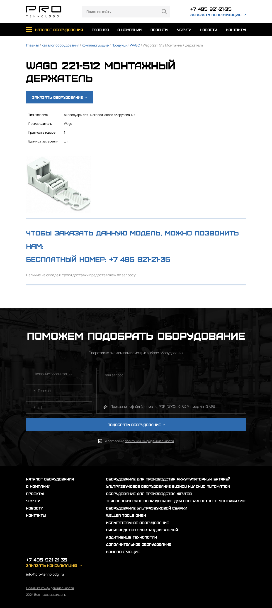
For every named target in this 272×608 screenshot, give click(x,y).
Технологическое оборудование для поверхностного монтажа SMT (176, 501)
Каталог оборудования (60, 45)
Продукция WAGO (126, 45)
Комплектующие (95, 45)
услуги (184, 30)
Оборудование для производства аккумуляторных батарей (168, 479)
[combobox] (31, 391)
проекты (159, 30)
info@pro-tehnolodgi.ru (45, 574)
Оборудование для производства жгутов (149, 493)
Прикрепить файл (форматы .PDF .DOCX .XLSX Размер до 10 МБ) (162, 406)
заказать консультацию (215, 15)
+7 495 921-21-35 (211, 8)
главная (100, 30)
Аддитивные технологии (131, 537)
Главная (32, 45)
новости (208, 30)
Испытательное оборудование (137, 523)
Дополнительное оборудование (138, 544)
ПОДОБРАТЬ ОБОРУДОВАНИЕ (136, 425)
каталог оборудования (59, 30)
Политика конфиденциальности (50, 588)
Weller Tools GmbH (126, 515)
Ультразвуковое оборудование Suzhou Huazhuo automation (168, 486)
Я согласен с (139, 441)
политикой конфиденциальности (149, 441)
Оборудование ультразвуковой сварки (146, 508)
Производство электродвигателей (142, 530)
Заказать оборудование (59, 97)
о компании (129, 30)
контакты (236, 30)
